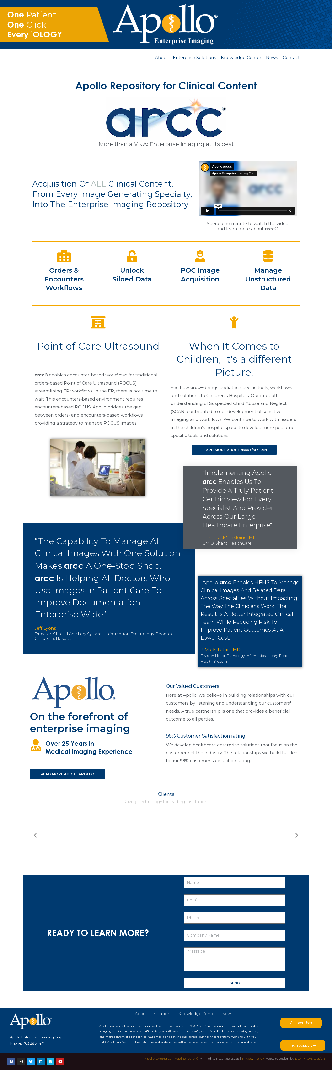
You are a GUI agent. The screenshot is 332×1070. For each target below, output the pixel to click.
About (161, 57)
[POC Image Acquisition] (200, 256)
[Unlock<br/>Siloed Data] (132, 256)
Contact (291, 57)
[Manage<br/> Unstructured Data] (268, 256)
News (272, 57)
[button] (35, 835)
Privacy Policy (253, 1058)
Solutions (162, 1013)
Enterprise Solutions (194, 57)
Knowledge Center (241, 57)
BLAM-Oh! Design (310, 1058)
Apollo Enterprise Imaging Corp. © (172, 1058)
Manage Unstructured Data (268, 279)
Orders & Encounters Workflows (64, 279)
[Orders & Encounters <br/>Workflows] (64, 256)
